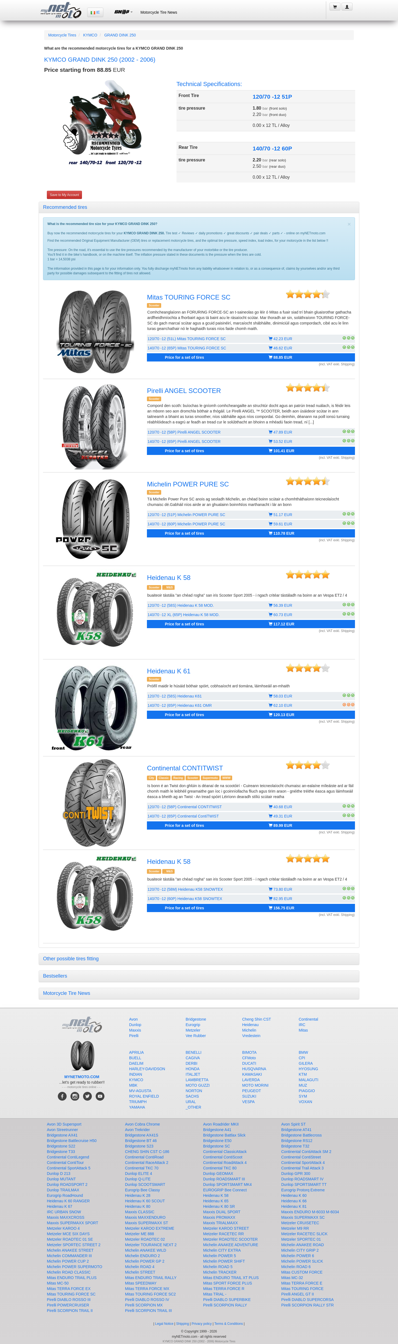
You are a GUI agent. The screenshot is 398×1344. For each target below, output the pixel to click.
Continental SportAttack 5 (68, 1168)
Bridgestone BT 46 (141, 1140)
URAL (191, 1102)
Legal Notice (164, 1324)
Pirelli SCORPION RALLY (225, 1305)
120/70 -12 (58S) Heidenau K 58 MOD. (180, 605)
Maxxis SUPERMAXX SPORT (72, 1223)
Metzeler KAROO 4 (63, 1228)
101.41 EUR (281, 451)
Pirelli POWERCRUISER (68, 1305)
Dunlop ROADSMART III (224, 1179)
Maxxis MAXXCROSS (65, 1217)
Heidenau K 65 (216, 1201)
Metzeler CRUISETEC (300, 1223)
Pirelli (133, 1035)
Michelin (249, 1030)
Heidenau (250, 1025)
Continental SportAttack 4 (303, 1162)
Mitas (303, 1030)
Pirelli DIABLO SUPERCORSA (307, 1299)
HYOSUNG (308, 1069)
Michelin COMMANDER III (69, 1256)
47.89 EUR (280, 432)
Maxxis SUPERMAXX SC (303, 1217)
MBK (133, 1085)
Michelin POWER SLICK (302, 1261)
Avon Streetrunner (62, 1129)
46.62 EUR (280, 348)
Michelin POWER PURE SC (188, 484)
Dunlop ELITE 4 (138, 1173)
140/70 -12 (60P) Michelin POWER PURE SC (186, 524)
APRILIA (136, 1052)
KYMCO (90, 35)
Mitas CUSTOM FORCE (302, 1272)
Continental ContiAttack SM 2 (306, 1151)
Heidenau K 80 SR (219, 1206)
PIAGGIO (307, 1091)
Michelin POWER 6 (297, 1256)
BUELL (135, 1058)
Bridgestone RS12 (296, 1140)
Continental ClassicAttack (225, 1151)
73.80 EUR (280, 889)
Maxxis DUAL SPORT (221, 1212)
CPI (302, 1058)
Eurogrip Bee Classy (142, 1190)
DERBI (191, 1063)
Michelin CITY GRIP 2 (300, 1250)
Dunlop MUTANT (61, 1179)
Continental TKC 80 (220, 1168)
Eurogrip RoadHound (65, 1195)
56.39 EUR (280, 605)
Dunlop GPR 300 (295, 1173)
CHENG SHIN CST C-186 (147, 1151)
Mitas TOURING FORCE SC (188, 297)
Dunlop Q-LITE (137, 1179)
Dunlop (135, 1025)
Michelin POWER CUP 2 (68, 1261)
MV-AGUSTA (140, 1091)
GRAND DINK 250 (120, 35)
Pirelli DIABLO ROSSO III (68, 1299)
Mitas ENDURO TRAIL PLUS (71, 1277)
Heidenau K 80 (137, 1206)
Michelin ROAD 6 (296, 1267)
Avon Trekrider (137, 1129)
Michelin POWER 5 (219, 1256)
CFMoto (249, 1058)
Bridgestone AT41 (296, 1129)
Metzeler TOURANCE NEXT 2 (151, 1245)
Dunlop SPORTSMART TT (303, 1184)
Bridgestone (196, 1019)
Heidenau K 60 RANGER (68, 1201)
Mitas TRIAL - (214, 1294)
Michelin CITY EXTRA (222, 1250)
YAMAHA (137, 1107)
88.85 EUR (280, 357)
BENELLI (193, 1052)
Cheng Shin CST (256, 1019)
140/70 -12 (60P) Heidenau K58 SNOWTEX (184, 898)
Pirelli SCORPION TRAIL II (70, 1310)
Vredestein (251, 1035)
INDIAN (135, 1074)
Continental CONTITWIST (185, 768)
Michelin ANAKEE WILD (145, 1250)
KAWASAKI (252, 1074)
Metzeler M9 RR (295, 1228)
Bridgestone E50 (217, 1140)
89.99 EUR (280, 825)
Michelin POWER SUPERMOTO (74, 1267)
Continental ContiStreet (301, 1157)
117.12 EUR (281, 624)
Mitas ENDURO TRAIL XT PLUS (231, 1277)
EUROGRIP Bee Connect (225, 1190)
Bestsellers (55, 976)
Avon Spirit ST (293, 1124)
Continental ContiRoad (144, 1157)
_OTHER (193, 1107)
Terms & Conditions (228, 1324)
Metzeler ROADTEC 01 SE (70, 1239)
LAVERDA (251, 1080)
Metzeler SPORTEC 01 (301, 1239)
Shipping (182, 1324)
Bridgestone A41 (217, 1129)
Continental (308, 1019)
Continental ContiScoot (222, 1157)
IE (95, 12)
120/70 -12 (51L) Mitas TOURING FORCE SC (186, 339)
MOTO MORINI (255, 1085)
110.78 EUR (281, 533)
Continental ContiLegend (68, 1157)
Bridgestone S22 (61, 1146)
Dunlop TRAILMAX (63, 1190)
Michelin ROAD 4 (139, 1267)
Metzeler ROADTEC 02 (145, 1239)
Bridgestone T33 (61, 1151)
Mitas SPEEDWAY (141, 1283)
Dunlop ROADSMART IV (302, 1179)
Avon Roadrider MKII (221, 1124)
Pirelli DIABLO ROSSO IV (147, 1299)
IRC (302, 1025)
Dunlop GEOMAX (218, 1173)
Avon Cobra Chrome (142, 1124)
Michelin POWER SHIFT (224, 1261)
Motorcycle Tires (62, 35)
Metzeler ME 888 (139, 1234)
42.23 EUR (280, 339)
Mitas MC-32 (292, 1277)
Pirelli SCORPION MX (144, 1305)
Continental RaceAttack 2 (146, 1162)
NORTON (194, 1091)
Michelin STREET (140, 1272)
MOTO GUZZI (198, 1085)
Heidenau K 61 (169, 671)
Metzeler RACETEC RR (223, 1234)
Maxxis (135, 1030)
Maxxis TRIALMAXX (220, 1223)
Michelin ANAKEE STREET (70, 1250)
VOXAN (305, 1102)
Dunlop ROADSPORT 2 (67, 1184)
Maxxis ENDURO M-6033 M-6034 (310, 1212)
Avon (133, 1019)
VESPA (248, 1102)
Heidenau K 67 (59, 1206)
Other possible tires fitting (71, 958)
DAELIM (136, 1063)
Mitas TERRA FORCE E (301, 1283)
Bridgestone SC (216, 1146)
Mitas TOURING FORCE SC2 (150, 1294)
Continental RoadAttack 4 (225, 1162)
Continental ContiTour (65, 1162)
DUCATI (249, 1063)
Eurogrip (193, 1025)
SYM (303, 1096)
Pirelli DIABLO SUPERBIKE (227, 1299)
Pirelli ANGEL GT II (297, 1294)
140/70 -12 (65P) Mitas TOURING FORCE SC (186, 348)
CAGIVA (193, 1058)
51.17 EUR (280, 514)
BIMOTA (249, 1052)
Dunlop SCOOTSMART (145, 1184)
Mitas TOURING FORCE (302, 1288)
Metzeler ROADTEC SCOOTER (230, 1239)
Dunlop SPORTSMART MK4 (227, 1184)
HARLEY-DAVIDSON (147, 1069)
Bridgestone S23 (139, 1146)
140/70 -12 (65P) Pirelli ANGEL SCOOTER (183, 441)
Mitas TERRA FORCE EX (68, 1288)
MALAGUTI (309, 1080)
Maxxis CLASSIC (139, 1212)
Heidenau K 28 (137, 1195)
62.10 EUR (280, 705)
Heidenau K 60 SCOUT (145, 1201)
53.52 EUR (280, 441)
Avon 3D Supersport (64, 1124)
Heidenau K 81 (294, 1206)
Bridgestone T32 (295, 1146)
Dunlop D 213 (58, 1173)
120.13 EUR (281, 715)
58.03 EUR (280, 696)
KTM (303, 1074)
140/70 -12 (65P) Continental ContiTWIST (183, 816)
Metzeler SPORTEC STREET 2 (74, 1245)
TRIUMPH (138, 1102)
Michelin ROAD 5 (217, 1267)
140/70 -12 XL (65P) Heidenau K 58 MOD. (183, 615)
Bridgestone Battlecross (301, 1135)
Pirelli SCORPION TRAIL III (148, 1310)
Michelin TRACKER (220, 1272)
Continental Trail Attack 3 (302, 1168)
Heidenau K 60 (294, 1195)
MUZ (303, 1085)
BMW (303, 1052)
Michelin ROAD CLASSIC (69, 1272)
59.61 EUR (280, 524)
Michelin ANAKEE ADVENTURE (230, 1245)
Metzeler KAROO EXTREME (149, 1228)
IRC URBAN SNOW (64, 1212)
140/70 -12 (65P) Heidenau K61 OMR (179, 705)
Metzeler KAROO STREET (226, 1228)
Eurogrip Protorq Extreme (303, 1190)
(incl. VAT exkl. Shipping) (337, 364)
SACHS (192, 1096)
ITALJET (193, 1074)
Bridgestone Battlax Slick (224, 1135)
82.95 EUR (280, 898)
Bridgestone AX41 (62, 1135)
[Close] (349, 224)
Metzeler (193, 1030)
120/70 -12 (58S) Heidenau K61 (174, 696)
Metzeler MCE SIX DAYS (68, 1234)
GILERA (306, 1063)
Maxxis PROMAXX (219, 1217)
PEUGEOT (251, 1091)
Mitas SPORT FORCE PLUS (227, 1283)
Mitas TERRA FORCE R (224, 1288)
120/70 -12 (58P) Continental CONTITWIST (184, 807)
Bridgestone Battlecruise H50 (71, 1140)
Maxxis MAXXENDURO (145, 1217)
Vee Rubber (196, 1035)
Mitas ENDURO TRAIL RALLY (151, 1277)
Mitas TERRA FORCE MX (147, 1288)
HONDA (193, 1069)
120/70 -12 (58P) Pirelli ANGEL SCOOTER (183, 432)
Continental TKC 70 (141, 1168)
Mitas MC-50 (58, 1283)
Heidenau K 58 (169, 577)
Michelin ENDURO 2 (142, 1256)
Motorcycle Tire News (158, 12)
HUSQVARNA (254, 1069)
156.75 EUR (281, 908)
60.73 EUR (280, 615)
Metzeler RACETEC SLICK (304, 1234)
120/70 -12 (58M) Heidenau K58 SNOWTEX (185, 889)
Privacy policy (202, 1324)
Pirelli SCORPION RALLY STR (307, 1305)
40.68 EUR (280, 807)
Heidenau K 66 (294, 1201)
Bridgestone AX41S (141, 1135)
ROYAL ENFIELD (144, 1096)
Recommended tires (65, 207)
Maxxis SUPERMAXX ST (146, 1223)
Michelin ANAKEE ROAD (302, 1245)
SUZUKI (249, 1096)
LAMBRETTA (197, 1080)
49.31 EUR (280, 816)
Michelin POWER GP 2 (144, 1261)
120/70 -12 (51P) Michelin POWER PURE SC (186, 514)
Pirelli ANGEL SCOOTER (184, 390)
